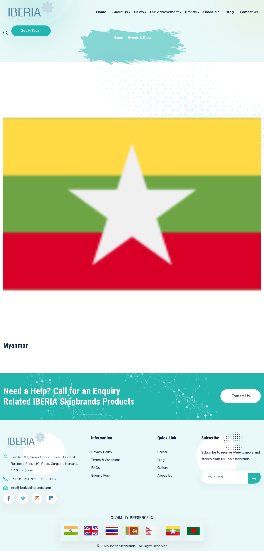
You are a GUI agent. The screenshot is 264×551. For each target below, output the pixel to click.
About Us (120, 12)
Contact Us (249, 12)
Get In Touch (31, 30)
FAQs (95, 467)
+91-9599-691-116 (39, 479)
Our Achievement (164, 12)
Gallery (162, 467)
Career (162, 452)
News (139, 12)
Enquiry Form (101, 475)
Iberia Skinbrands (123, 546)
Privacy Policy (101, 452)
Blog (230, 12)
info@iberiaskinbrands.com (31, 487)
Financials (211, 12)
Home (101, 12)
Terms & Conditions (106, 459)
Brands (191, 12)
